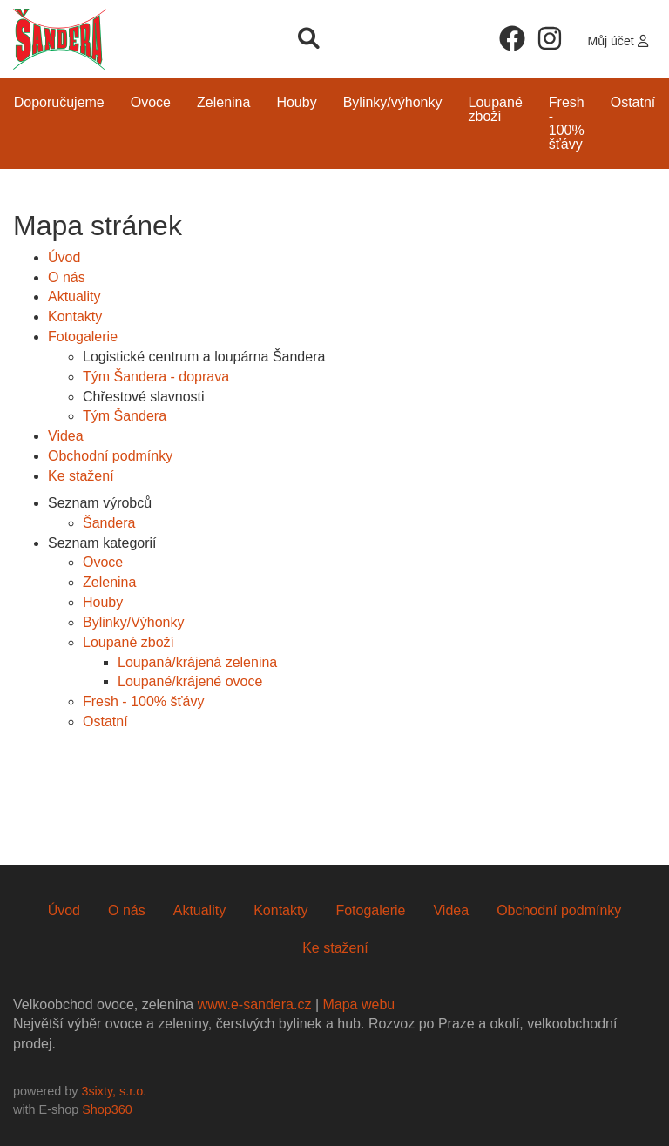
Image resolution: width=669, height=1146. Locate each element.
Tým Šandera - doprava (156, 376)
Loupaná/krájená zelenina (197, 662)
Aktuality (74, 296)
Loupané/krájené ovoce (190, 681)
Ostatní (633, 102)
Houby (296, 102)
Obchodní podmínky (110, 455)
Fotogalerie (83, 336)
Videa (66, 435)
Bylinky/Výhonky (393, 102)
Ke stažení (81, 476)
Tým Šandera (124, 415)
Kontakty (75, 316)
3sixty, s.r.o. (113, 1091)
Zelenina (223, 102)
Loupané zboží (496, 109)
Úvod (64, 257)
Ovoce (151, 102)
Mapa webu (358, 1004)
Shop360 (107, 1109)
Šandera (109, 523)
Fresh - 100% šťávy (567, 123)
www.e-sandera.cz (255, 1004)
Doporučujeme (59, 102)
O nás (66, 277)
